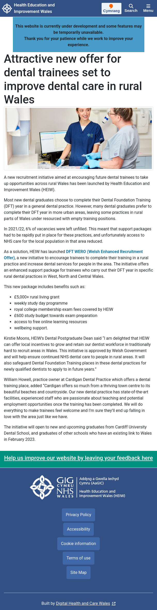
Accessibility (78, 529)
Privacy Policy (78, 514)
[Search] (131, 8)
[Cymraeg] (111, 9)
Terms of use (78, 558)
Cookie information (78, 543)
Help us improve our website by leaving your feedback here (78, 458)
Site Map (78, 572)
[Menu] (148, 8)
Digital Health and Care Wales (83, 603)
